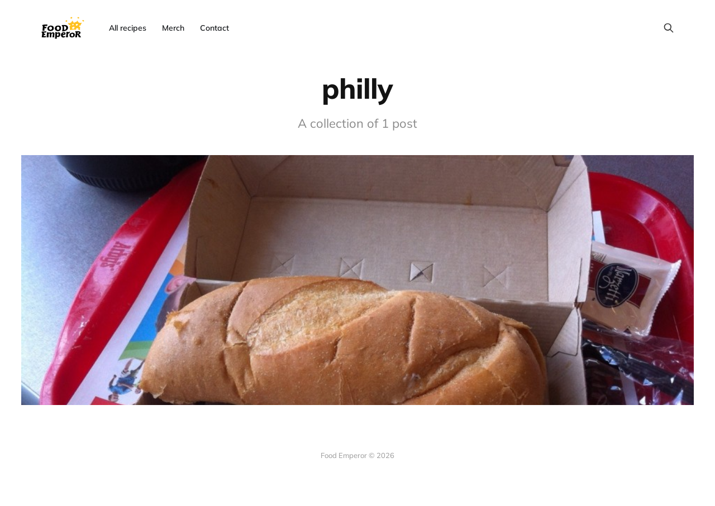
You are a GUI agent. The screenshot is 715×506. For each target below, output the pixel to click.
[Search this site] (668, 28)
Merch (173, 28)
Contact (214, 28)
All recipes (127, 28)
